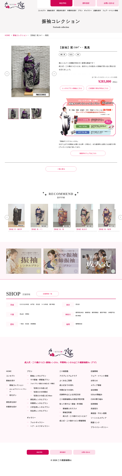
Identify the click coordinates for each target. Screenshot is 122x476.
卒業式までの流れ (66, 399)
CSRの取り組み (97, 408)
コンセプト (42, 10)
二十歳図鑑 (63, 380)
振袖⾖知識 (67, 421)
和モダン (12, 404)
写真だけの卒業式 (41, 401)
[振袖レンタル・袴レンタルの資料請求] (85, 3)
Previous (7, 74)
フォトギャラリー (37, 431)
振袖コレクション (20, 35)
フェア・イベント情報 (110, 10)
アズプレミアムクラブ (68, 385)
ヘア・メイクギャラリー (40, 435)
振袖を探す (51, 10)
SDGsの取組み (96, 403)
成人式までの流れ (66, 394)
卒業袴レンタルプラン (39, 412)
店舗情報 (94, 380)
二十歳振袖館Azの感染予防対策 (71, 408)
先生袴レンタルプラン (39, 420)
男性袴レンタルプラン (39, 408)
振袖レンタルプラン (38, 385)
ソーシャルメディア (98, 427)
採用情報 (94, 413)
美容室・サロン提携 (99, 422)
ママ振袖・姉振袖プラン (40, 388)
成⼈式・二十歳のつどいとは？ (75, 425)
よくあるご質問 (65, 389)
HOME (7, 35)
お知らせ (94, 389)
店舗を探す (97, 10)
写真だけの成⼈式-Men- (43, 404)
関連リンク (95, 431)
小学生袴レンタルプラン (40, 416)
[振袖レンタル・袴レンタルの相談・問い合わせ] (108, 3)
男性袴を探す (61, 10)
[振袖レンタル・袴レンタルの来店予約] (61, 3)
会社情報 (94, 399)
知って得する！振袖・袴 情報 (71, 413)
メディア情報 (96, 394)
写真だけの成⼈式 (41, 397)
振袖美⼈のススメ (70, 417)
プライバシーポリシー (99, 436)
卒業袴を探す (71, 10)
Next (54, 74)
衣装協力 (94, 417)
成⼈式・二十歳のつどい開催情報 (72, 430)
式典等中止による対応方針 (70, 403)
